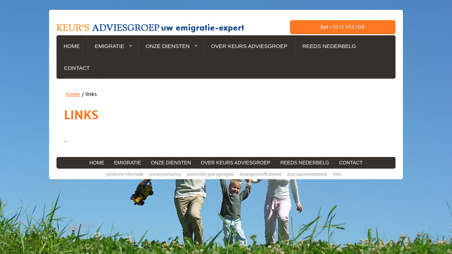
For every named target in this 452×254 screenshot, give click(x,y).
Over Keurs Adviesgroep (249, 46)
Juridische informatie (124, 174)
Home (72, 46)
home (73, 94)
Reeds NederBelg (329, 46)
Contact (77, 68)
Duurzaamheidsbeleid (307, 174)
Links (337, 174)
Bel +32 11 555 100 (343, 27)
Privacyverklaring (165, 174)
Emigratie (109, 46)
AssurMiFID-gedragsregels (210, 174)
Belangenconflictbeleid (260, 174)
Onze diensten (167, 46)
